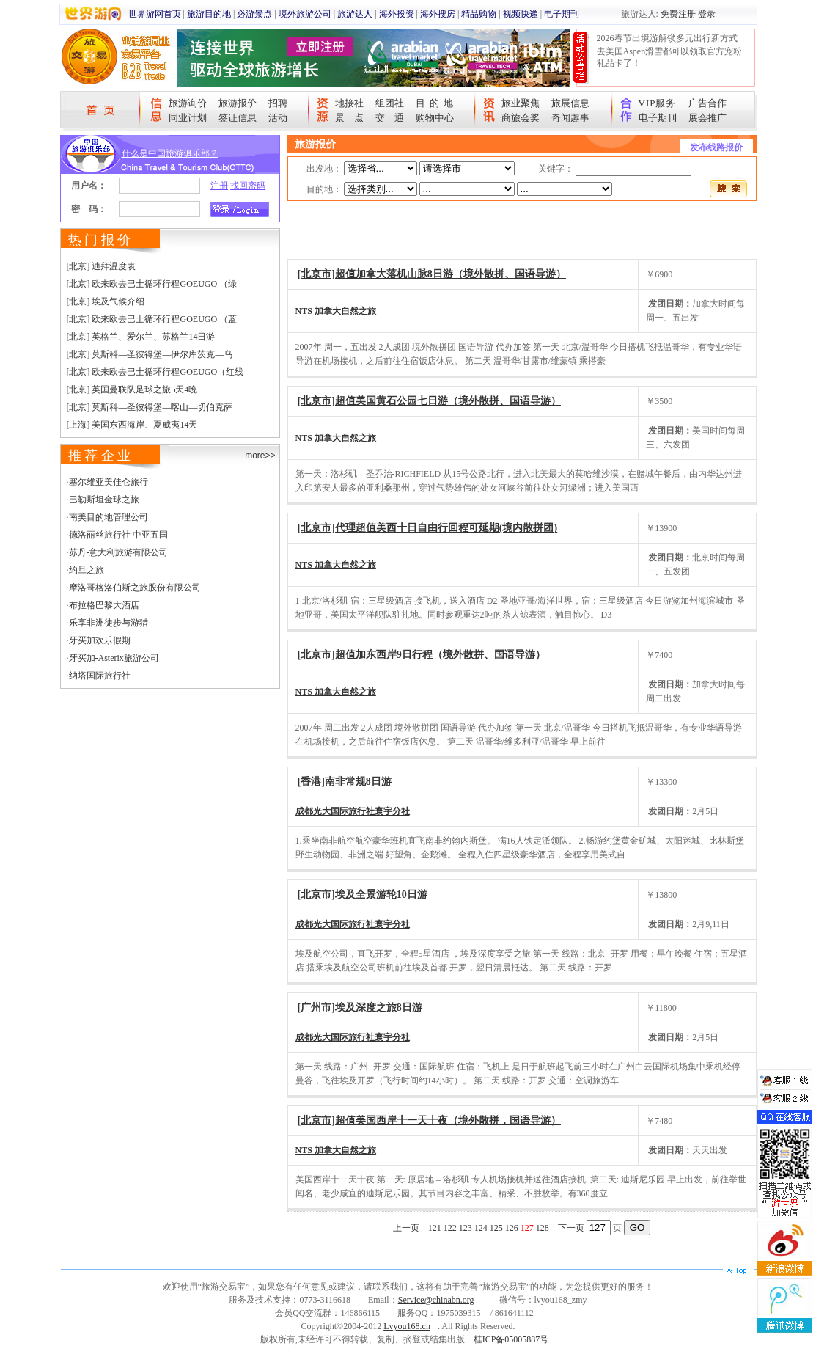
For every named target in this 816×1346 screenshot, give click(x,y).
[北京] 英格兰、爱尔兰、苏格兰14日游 (141, 337)
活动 (277, 117)
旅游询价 (188, 103)
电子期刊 (561, 14)
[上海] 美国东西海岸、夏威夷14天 (132, 425)
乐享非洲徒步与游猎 (108, 623)
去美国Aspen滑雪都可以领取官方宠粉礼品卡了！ (670, 57)
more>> (260, 455)
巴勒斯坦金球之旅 (104, 499)
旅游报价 (237, 103)
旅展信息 (570, 103)
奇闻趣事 (570, 117)
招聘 (277, 103)
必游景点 (254, 14)
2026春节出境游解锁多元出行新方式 (667, 38)
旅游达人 (354, 14)
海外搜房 (437, 14)
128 (542, 1228)
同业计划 (188, 117)
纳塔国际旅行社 (100, 675)
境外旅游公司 (305, 14)
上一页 (406, 1228)
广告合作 (707, 103)
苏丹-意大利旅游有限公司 (119, 552)
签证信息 (237, 117)
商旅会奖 (520, 117)
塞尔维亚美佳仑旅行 (108, 482)
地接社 (349, 103)
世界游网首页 (154, 14)
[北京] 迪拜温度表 (101, 266)
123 (465, 1228)
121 (434, 1228)
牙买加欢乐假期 (100, 640)
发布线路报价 (716, 147)
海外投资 (396, 14)
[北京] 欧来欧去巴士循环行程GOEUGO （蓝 (152, 319)
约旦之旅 (86, 570)
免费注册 (678, 14)
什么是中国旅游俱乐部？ (170, 153)
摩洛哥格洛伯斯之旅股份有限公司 (135, 587)
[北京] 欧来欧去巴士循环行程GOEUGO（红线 (155, 372)
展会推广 (707, 117)
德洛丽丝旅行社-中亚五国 (119, 535)
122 (450, 1228)
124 (481, 1228)
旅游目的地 (209, 14)
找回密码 (247, 185)
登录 (707, 14)
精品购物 (478, 14)
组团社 (389, 103)
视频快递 (520, 14)
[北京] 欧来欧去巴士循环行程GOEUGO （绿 (152, 284)
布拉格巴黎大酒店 (104, 605)
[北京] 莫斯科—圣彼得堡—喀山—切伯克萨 (150, 407)
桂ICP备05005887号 (511, 1339)
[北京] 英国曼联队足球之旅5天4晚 (132, 389)
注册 (219, 185)
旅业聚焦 (520, 103)
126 (511, 1228)
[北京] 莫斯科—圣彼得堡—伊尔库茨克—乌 (150, 354)
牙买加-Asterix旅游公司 (114, 658)
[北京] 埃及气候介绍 (106, 301)
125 (496, 1228)
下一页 (571, 1228)
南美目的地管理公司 (108, 517)
